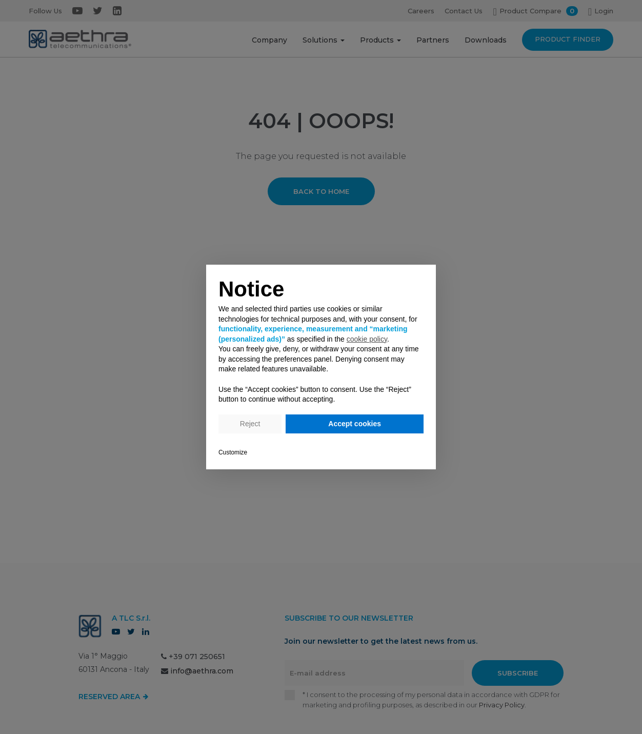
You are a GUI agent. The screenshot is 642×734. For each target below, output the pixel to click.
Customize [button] (232, 452)
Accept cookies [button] (354, 424)
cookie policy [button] (367, 339)
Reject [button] (250, 424)
